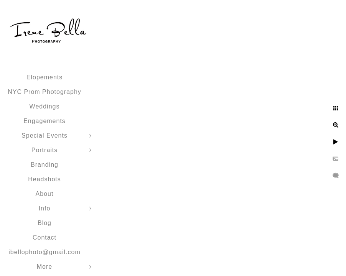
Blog (44, 223)
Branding (44, 164)
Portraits (44, 150)
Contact (44, 237)
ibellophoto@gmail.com (44, 252)
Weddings (45, 106)
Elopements (44, 77)
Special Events (44, 135)
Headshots (44, 179)
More (44, 266)
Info (45, 208)
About (45, 194)
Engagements (44, 121)
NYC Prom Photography (44, 92)
